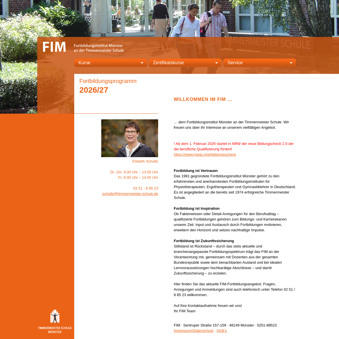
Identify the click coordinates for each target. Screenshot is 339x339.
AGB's (221, 330)
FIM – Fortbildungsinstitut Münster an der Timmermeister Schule (84, 46)
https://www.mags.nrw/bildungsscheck (205, 154)
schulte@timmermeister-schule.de (130, 194)
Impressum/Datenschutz (194, 330)
